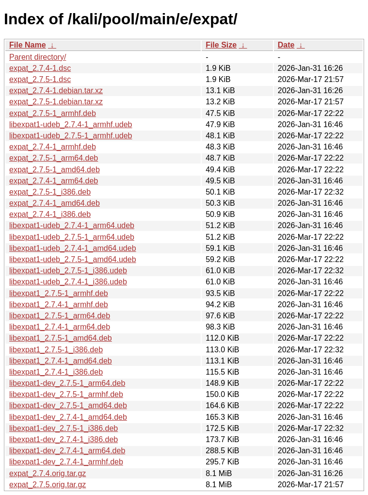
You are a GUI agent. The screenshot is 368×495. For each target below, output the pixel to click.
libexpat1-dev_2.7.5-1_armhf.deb (66, 394)
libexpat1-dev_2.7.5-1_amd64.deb (68, 405)
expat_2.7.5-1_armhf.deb (52, 113)
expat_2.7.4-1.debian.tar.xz (56, 90)
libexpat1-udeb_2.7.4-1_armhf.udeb (70, 124)
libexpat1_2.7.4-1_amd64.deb (60, 361)
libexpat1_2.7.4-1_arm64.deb (59, 327)
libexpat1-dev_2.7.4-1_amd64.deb (68, 417)
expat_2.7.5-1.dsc (40, 79)
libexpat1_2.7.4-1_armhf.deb (58, 304)
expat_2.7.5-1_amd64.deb (54, 169)
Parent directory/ (37, 57)
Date (286, 45)
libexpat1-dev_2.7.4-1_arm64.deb (67, 450)
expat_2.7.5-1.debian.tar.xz (56, 102)
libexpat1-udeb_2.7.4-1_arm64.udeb (71, 225)
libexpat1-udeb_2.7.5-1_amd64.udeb (72, 259)
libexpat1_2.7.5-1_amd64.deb (60, 338)
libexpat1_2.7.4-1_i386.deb (56, 372)
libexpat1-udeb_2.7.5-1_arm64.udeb (71, 237)
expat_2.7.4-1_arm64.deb (53, 181)
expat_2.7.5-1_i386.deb (50, 192)
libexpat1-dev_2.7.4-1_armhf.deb (66, 462)
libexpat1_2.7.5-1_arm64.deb (59, 316)
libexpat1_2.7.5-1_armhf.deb (58, 293)
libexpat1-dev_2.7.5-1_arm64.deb (67, 383)
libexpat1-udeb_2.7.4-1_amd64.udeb (72, 248)
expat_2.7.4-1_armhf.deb (52, 147)
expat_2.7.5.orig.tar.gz (47, 484)
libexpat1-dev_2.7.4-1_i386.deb (63, 439)
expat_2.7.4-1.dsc (40, 68)
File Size (221, 45)
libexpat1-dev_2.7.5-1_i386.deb (63, 428)
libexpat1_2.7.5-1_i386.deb (56, 350)
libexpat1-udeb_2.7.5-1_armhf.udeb (70, 136)
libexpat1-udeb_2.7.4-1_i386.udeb (68, 282)
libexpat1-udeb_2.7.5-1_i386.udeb (68, 270)
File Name (27, 45)
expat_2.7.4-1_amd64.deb (54, 203)
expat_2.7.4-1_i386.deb (50, 214)
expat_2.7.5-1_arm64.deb (53, 158)
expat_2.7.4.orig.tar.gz (47, 473)
